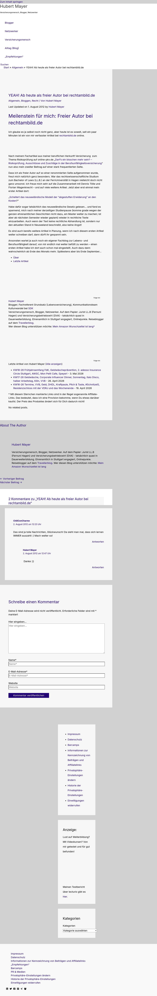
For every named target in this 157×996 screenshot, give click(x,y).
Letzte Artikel (20, 261)
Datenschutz (75, 739)
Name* (12, 660)
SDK (30, 308)
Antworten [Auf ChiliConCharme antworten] (98, 541)
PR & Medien (18, 971)
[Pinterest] (18, 989)
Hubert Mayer (13, 6)
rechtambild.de (67, 135)
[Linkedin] (7, 989)
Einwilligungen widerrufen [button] (25, 982)
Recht (35, 100)
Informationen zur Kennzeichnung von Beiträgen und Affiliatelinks (48, 960)
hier (65, 896)
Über (16, 257)
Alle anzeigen (54, 364)
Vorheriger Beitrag (12, 478)
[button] (4, 64)
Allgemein (14, 100)
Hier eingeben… (17, 621)
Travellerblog (25, 322)
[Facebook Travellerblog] (25, 989)
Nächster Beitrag (11, 482)
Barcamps (73, 745)
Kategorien (69, 925)
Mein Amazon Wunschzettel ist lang (73, 326)
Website (13, 683)
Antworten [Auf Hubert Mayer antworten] (98, 567)
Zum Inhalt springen (11, 1)
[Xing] (22, 989)
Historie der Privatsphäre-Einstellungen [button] (75, 790)
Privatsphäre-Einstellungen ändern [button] (75, 775)
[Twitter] (11, 989)
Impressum (74, 734)
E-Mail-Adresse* (17, 671)
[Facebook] (14, 989)
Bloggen (26, 100)
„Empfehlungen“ (20, 964)
